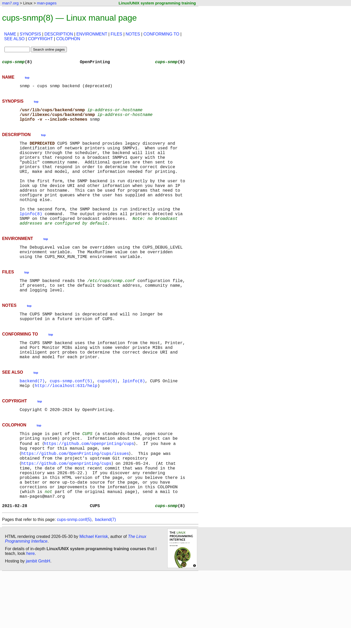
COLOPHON (68, 39)
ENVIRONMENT (92, 34)
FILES (116, 34)
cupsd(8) (107, 418)
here (30, 608)
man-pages (46, 3)
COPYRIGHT (40, 39)
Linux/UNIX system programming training (157, 3)
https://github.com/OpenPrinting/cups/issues (76, 497)
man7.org (10, 3)
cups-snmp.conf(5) (71, 418)
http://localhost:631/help (66, 424)
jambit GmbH (38, 616)
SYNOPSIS (30, 34)
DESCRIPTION (58, 34)
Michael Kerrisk (93, 591)
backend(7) (32, 418)
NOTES (133, 34)
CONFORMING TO (161, 34)
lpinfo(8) (31, 235)
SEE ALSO (14, 39)
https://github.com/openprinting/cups (90, 486)
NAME (10, 34)
